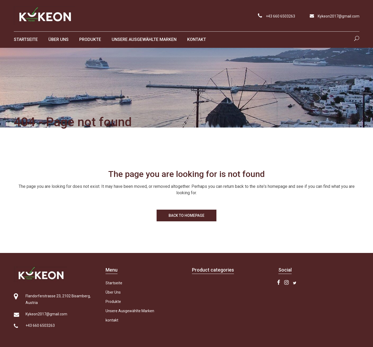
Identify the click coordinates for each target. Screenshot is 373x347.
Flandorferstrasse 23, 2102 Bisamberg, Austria (58, 299)
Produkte (113, 301)
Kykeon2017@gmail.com (338, 16)
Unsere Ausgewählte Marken (130, 311)
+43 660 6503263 (280, 16)
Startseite (114, 283)
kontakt (112, 320)
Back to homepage (186, 215)
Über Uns (113, 292)
